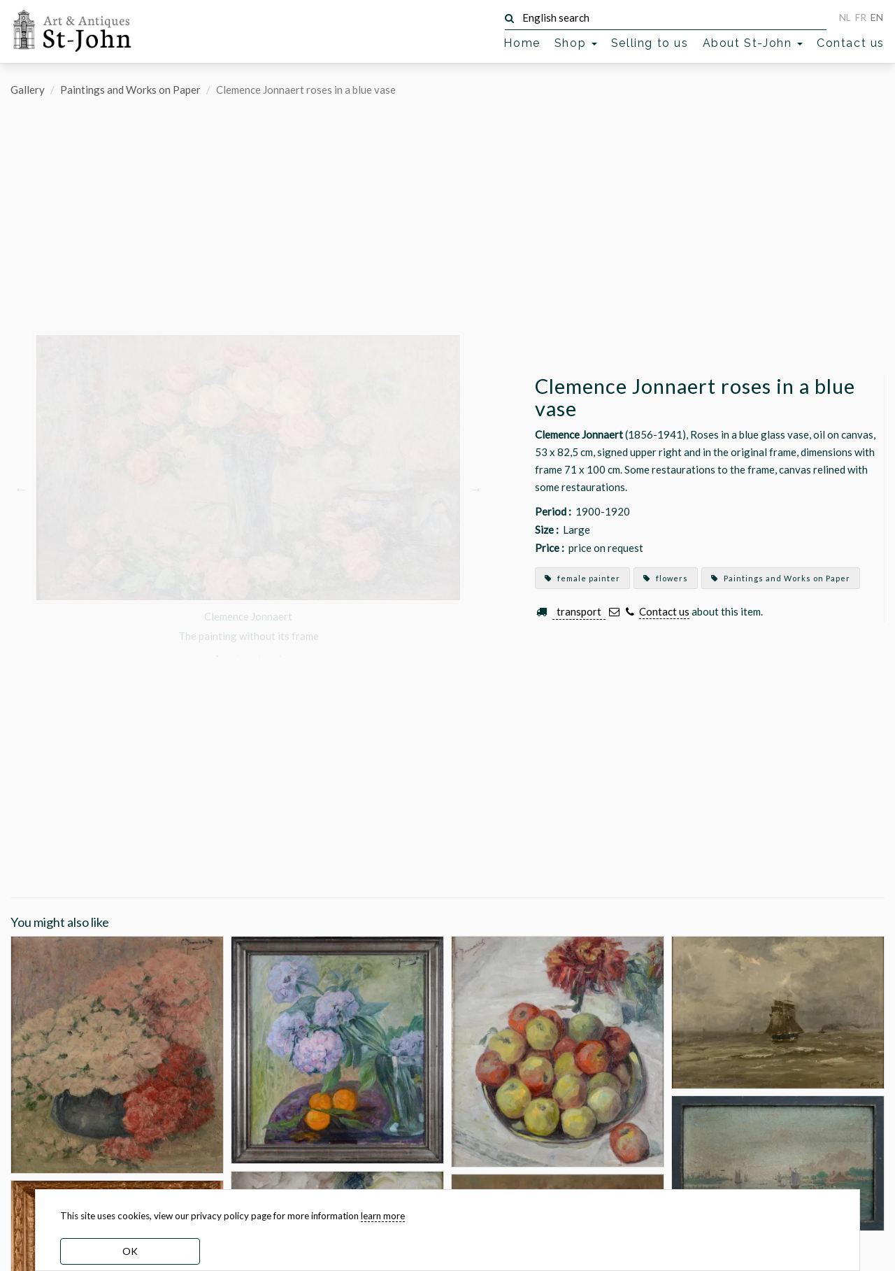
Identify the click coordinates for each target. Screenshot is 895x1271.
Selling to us (650, 43)
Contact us (851, 43)
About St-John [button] (753, 43)
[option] (248, 488)
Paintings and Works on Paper (130, 89)
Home (521, 43)
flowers (665, 578)
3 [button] (259, 656)
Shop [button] (575, 43)
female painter (582, 578)
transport (579, 611)
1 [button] (217, 656)
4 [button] (280, 656)
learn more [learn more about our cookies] (383, 1215)
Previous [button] (21, 488)
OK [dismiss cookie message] (130, 1251)
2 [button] (238, 656)
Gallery (27, 89)
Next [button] (475, 488)
